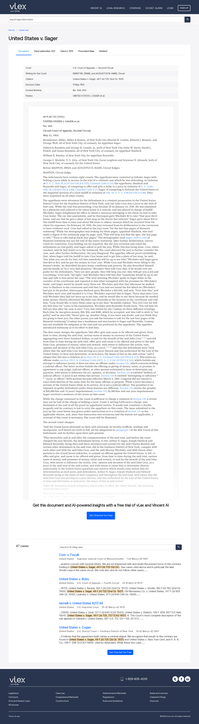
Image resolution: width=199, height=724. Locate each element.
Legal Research (115, 8)
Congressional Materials (67, 697)
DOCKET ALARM (154, 8)
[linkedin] (187, 679)
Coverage (135, 8)
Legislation (14, 693)
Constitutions (62, 701)
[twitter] (175, 679)
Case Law (60, 693)
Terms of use (14, 716)
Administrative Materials (114, 693)
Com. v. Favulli (69, 555)
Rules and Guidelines (113, 701)
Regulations (108, 697)
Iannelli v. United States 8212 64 (81, 603)
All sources (14, 705)
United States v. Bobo (74, 579)
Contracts (13, 697)
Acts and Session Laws (19, 701)
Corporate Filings (158, 697)
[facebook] (181, 679)
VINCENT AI (96, 8)
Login (170, 8)
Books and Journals (159, 693)
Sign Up (184, 8)
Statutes (154, 701)
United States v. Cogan (75, 627)
